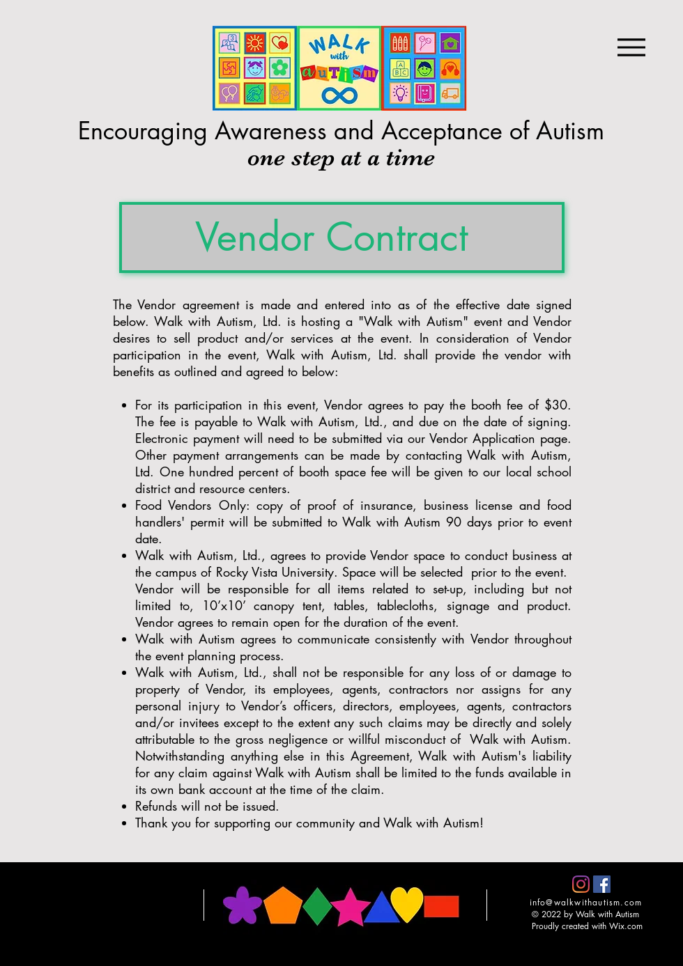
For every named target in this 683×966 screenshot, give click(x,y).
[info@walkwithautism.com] (587, 902)
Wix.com (626, 926)
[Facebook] (602, 884)
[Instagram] (581, 884)
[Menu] (631, 47)
